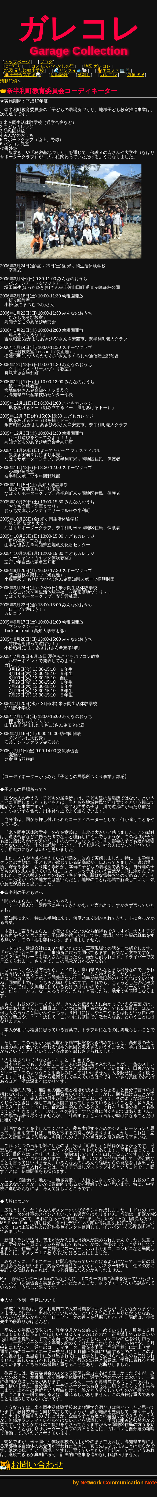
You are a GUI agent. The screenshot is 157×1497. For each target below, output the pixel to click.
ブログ (46, 65)
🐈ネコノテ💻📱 (113, 74)
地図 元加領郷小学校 (24, 74)
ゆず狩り (12, 70)
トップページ (17, 65)
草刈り (84, 78)
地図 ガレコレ (97, 70)
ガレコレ (108, 78)
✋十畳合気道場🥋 (22, 78)
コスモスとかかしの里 (52, 70)
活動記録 (59, 78)
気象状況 (135, 78)
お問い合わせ (31, 1468)
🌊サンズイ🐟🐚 (70, 74)
